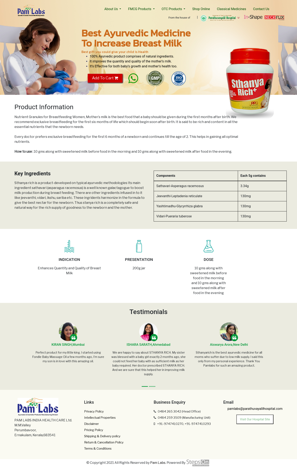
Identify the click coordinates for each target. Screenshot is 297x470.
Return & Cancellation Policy (104, 442)
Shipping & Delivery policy (102, 436)
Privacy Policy (94, 411)
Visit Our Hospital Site (255, 419)
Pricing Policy (93, 430)
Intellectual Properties (100, 418)
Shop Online (201, 9)
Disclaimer (91, 424)
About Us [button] (111, 9)
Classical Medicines (231, 9)
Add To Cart (105, 78)
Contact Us (261, 9)
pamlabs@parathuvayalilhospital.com (255, 409)
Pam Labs (157, 463)
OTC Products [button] (172, 9)
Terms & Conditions (98, 448)
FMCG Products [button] (140, 9)
